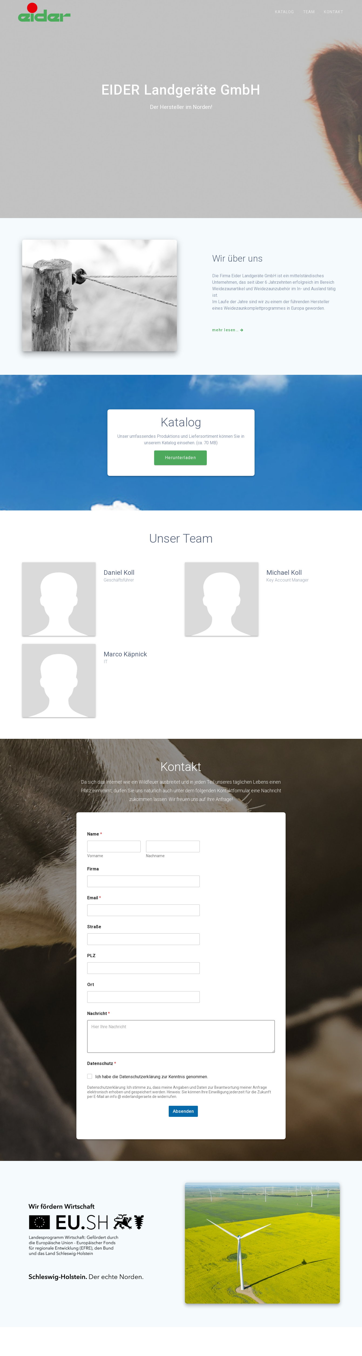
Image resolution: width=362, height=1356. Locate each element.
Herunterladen (180, 463)
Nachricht (98, 1019)
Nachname (155, 861)
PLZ (91, 961)
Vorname (95, 861)
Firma (93, 874)
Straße (94, 932)
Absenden (183, 1117)
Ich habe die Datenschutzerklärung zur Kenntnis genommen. (151, 1082)
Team (309, 12)
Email (94, 903)
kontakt (333, 12)
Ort (90, 990)
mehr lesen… (228, 335)
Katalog (284, 12)
